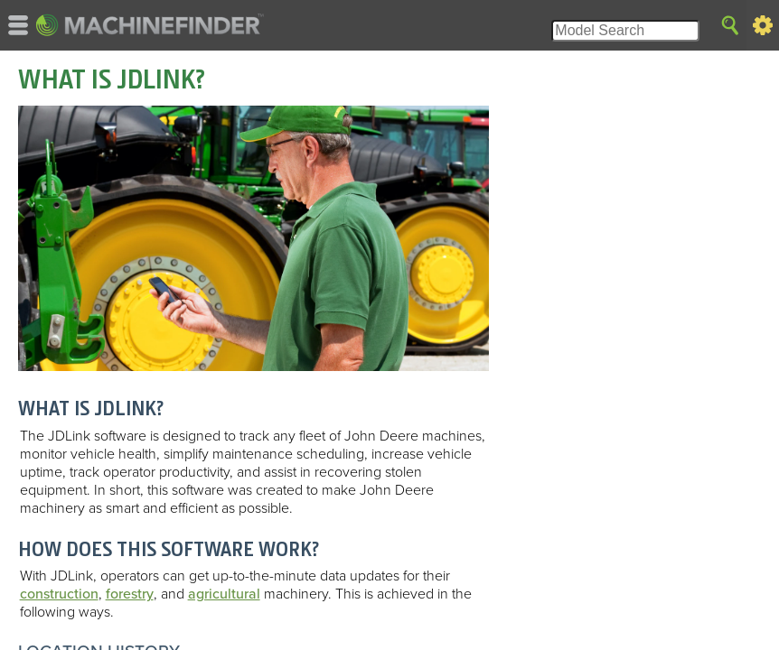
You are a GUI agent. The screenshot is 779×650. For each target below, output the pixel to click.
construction (59, 594)
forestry (130, 594)
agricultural (224, 594)
